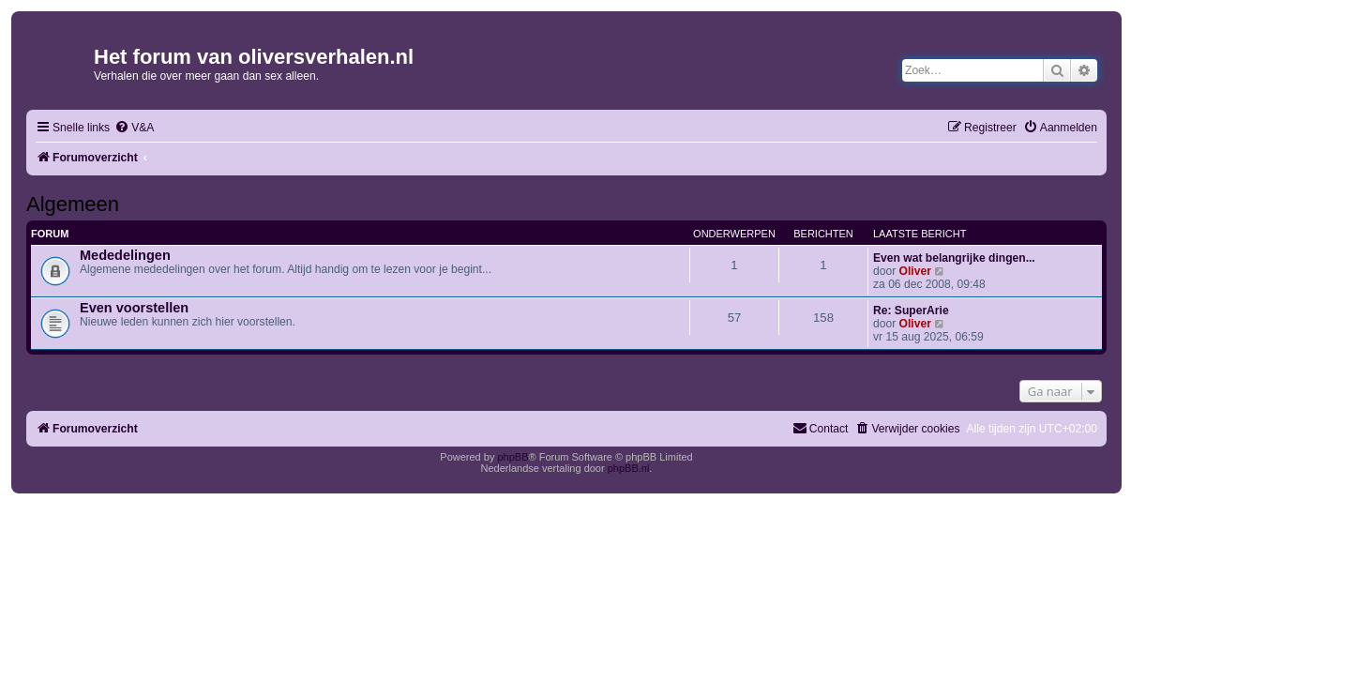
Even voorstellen (134, 307)
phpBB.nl (629, 468)
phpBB (512, 456)
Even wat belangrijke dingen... (954, 258)
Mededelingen (125, 255)
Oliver (915, 271)
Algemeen (72, 204)
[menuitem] (134, 128)
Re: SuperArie (911, 310)
